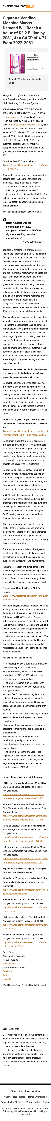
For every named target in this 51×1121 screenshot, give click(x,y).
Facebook (7, 971)
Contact (46, 1102)
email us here (9, 963)
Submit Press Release (14, 1097)
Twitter (6, 975)
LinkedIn (7, 979)
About (14, 1091)
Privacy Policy (33, 1102)
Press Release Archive (29, 1091)
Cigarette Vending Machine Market (25, 124)
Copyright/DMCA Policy (12, 1102)
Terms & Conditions (37, 1097)
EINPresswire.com (12, 117)
